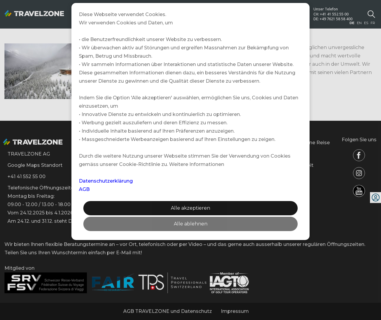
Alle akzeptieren (190, 208)
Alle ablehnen (190, 224)
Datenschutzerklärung (106, 181)
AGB (84, 189)
